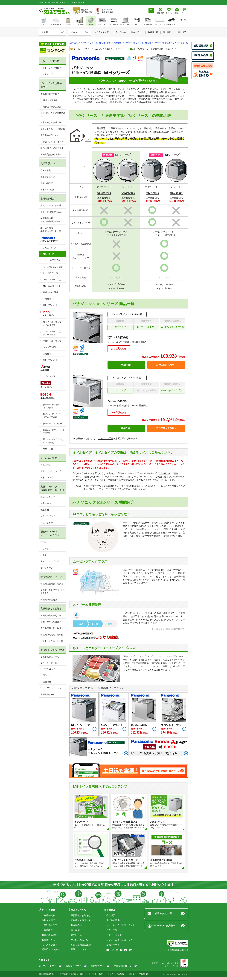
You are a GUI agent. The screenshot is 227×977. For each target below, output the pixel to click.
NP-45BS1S (116, 477)
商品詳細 (125, 365)
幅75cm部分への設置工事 (52, 148)
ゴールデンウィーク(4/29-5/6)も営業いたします (97, 49)
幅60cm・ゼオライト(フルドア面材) (54, 441)
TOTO (43, 542)
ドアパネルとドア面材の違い (53, 114)
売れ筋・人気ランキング (83, 920)
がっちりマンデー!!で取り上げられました (154, 49)
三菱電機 (47, 681)
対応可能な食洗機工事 (51, 122)
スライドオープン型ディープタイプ (52, 333)
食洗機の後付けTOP (50, 135)
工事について (47, 477)
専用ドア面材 (49, 449)
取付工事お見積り (165, 365)
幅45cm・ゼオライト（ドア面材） (52, 406)
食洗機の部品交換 (49, 599)
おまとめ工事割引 (50, 935)
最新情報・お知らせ (81, 915)
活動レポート (113, 945)
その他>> (183, 20)
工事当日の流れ (48, 189)
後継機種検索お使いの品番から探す (51, 220)
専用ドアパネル (50, 305)
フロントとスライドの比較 (53, 129)
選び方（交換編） (51, 100)
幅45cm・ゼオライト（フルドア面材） (52, 415)
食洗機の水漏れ (48, 694)
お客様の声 (46, 503)
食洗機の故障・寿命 (50, 657)
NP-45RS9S (164, 473)
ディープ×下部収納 (52, 260)
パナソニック (49, 669)
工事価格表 (47, 930)
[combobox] (136, 10)
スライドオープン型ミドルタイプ (52, 323)
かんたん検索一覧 (79, 940)
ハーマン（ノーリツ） (53, 688)
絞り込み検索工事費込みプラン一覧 (51, 229)
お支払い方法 (48, 940)
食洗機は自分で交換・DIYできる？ (53, 591)
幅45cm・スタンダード (53, 423)
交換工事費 (46, 170)
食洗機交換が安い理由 (51, 154)
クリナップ (46, 548)
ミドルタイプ (49, 376)
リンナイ (47, 675)
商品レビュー (47, 522)
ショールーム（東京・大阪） (120, 925)
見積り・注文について (51, 471)
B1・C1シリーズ (50, 273)
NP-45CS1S (145, 477)
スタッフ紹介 (113, 930)
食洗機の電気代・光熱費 (52, 634)
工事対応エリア (48, 177)
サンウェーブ (47, 567)
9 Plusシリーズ (49, 248)
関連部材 (47, 298)
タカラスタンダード (50, 561)
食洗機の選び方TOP (50, 94)
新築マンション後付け (53, 142)
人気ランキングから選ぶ (52, 205)
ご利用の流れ (48, 915)
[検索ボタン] (151, 10)
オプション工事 (105, 438)
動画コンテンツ (48, 497)
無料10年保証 (47, 183)
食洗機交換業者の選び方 (52, 583)
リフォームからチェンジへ (119, 940)
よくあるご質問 (49, 945)
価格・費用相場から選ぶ (52, 212)
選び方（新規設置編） (53, 106)
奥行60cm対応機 (50, 292)
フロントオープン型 (52, 279)
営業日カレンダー (50, 949)
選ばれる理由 (113, 920)
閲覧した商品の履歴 (81, 945)
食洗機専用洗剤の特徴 (51, 628)
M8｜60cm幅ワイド (52, 286)
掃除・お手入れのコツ (51, 622)
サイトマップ (47, 74)
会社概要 (110, 915)
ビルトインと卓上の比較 (52, 641)
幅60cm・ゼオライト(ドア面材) (54, 431)
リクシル (45, 555)
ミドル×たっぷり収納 (53, 267)
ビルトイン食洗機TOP (51, 68)
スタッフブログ (48, 516)
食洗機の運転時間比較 (51, 615)
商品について (47, 465)
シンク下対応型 (50, 347)
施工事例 (45, 510)
